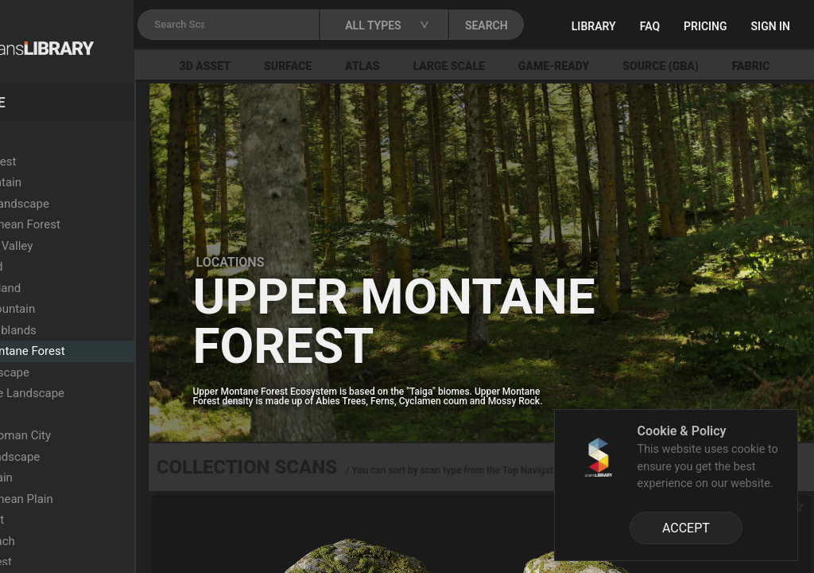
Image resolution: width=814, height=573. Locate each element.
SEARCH (579, 25)
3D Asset (283, 66)
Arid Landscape (78, 372)
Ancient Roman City (89, 435)
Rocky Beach (71, 541)
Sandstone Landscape (96, 393)
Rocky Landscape (83, 457)
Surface (366, 66)
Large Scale (527, 66)
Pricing (763, 26)
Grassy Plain (70, 477)
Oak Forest (66, 520)
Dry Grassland (74, 288)
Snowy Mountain (81, 309)
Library (651, 26)
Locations (47, 140)
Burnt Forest (70, 562)
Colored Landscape (88, 204)
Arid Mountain (74, 182)
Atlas (440, 66)
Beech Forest (72, 161)
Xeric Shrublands (82, 330)
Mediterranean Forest (94, 224)
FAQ (707, 26)
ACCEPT (686, 528)
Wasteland (65, 266)
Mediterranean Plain (90, 499)
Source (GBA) (739, 66)
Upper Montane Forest (96, 351)
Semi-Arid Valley (80, 246)
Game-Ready (632, 66)
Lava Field (64, 414)
